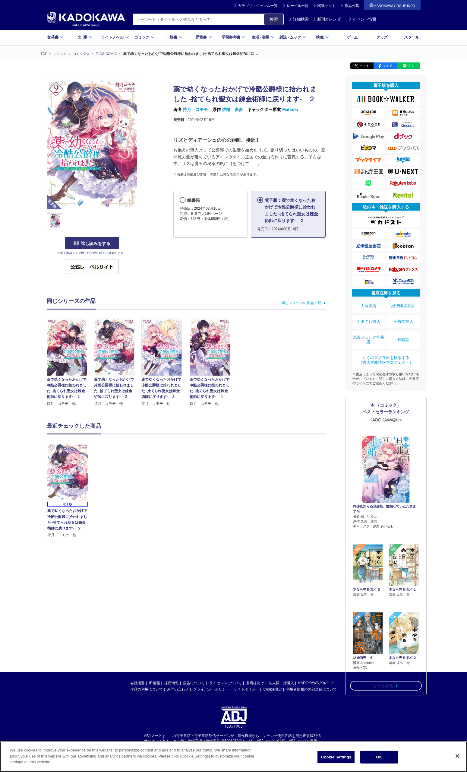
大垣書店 (368, 304)
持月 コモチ (195, 109)
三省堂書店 (403, 317)
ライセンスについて (225, 683)
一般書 (174, 37)
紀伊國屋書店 (403, 304)
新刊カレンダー (329, 19)
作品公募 (352, 6)
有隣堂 (403, 331)
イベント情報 (362, 19)
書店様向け (255, 683)
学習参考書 (234, 37)
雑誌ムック (292, 37)
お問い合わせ (178, 689)
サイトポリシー (246, 689)
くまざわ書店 (368, 317)
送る (410, 66)
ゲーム (352, 37)
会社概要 (137, 683)
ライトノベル (115, 37)
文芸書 (55, 37)
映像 (322, 37)
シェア (388, 66)
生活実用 (263, 37)
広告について (194, 683)
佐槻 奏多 (232, 109)
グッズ (381, 37)
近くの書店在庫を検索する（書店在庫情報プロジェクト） (386, 348)
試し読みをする (92, 243)
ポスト (364, 66)
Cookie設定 (272, 689)
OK (379, 757)
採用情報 (171, 683)
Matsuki (290, 109)
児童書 (203, 37)
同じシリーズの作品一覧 (301, 302)
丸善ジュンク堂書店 (368, 331)
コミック (144, 37)
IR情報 (154, 683)
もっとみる (382, 640)
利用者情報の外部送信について (311, 689)
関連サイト (326, 6)
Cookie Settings (336, 757)
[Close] (457, 756)
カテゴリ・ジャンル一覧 (258, 6)
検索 (274, 19)
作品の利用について (146, 689)
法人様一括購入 (281, 683)
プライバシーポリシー (211, 689)
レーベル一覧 (297, 6)
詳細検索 (299, 19)
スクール (411, 37)
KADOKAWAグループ (315, 683)
